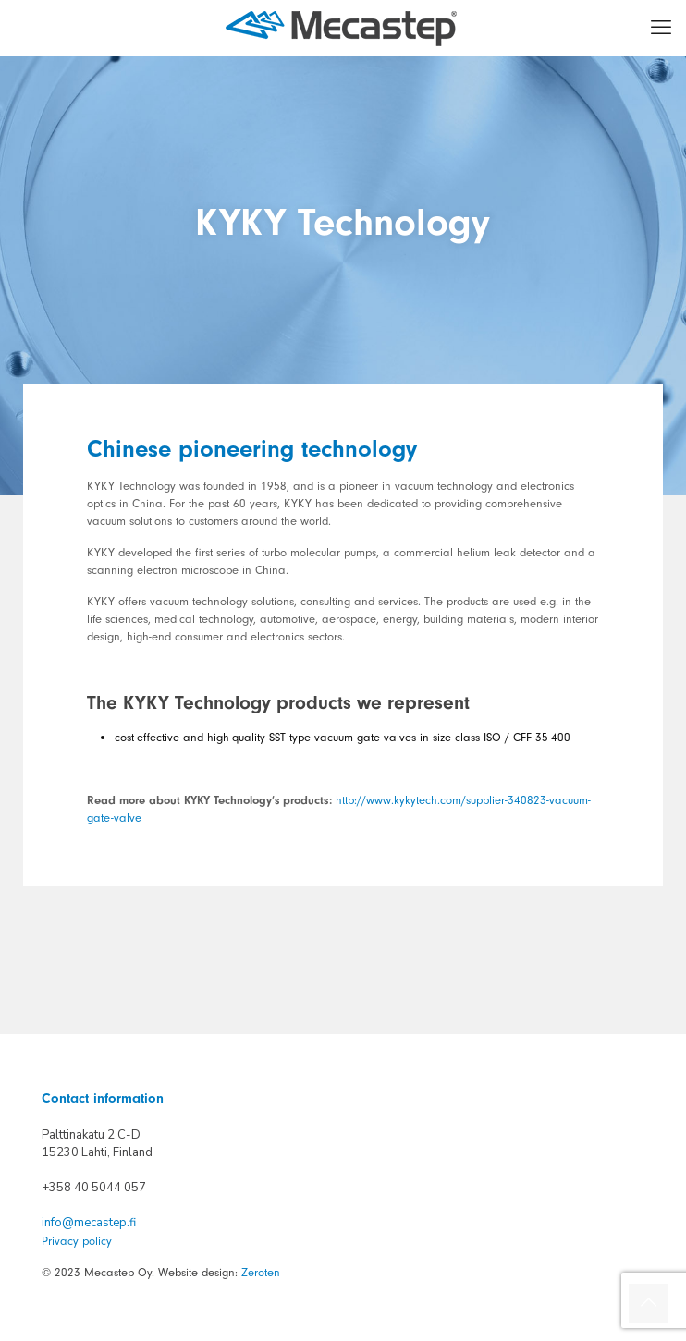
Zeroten (260, 1272)
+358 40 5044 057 (94, 1187)
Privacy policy (77, 1241)
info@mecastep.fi (89, 1222)
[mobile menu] (661, 27)
